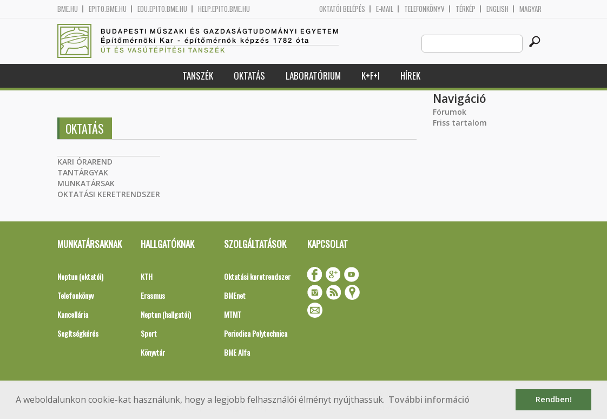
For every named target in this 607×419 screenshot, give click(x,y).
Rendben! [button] (554, 399)
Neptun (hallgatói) (166, 314)
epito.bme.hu (108, 8)
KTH (147, 276)
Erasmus (153, 295)
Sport (149, 333)
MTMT (232, 314)
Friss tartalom (460, 122)
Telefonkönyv (424, 8)
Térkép (466, 8)
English (497, 8)
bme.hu (67, 8)
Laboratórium (313, 75)
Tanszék (197, 75)
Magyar (530, 8)
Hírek (410, 75)
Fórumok (449, 112)
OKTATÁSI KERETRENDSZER (108, 194)
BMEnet (235, 295)
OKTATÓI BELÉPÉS (342, 8)
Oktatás (249, 75)
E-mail (384, 8)
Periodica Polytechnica (255, 333)
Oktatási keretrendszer (257, 276)
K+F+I (370, 75)
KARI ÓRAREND (85, 161)
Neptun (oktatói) (80, 276)
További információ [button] (429, 399)
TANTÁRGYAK (82, 172)
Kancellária (72, 314)
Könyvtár (153, 352)
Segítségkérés (77, 333)
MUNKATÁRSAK (86, 183)
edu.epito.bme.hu (162, 8)
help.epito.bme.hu (224, 8)
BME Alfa (237, 352)
